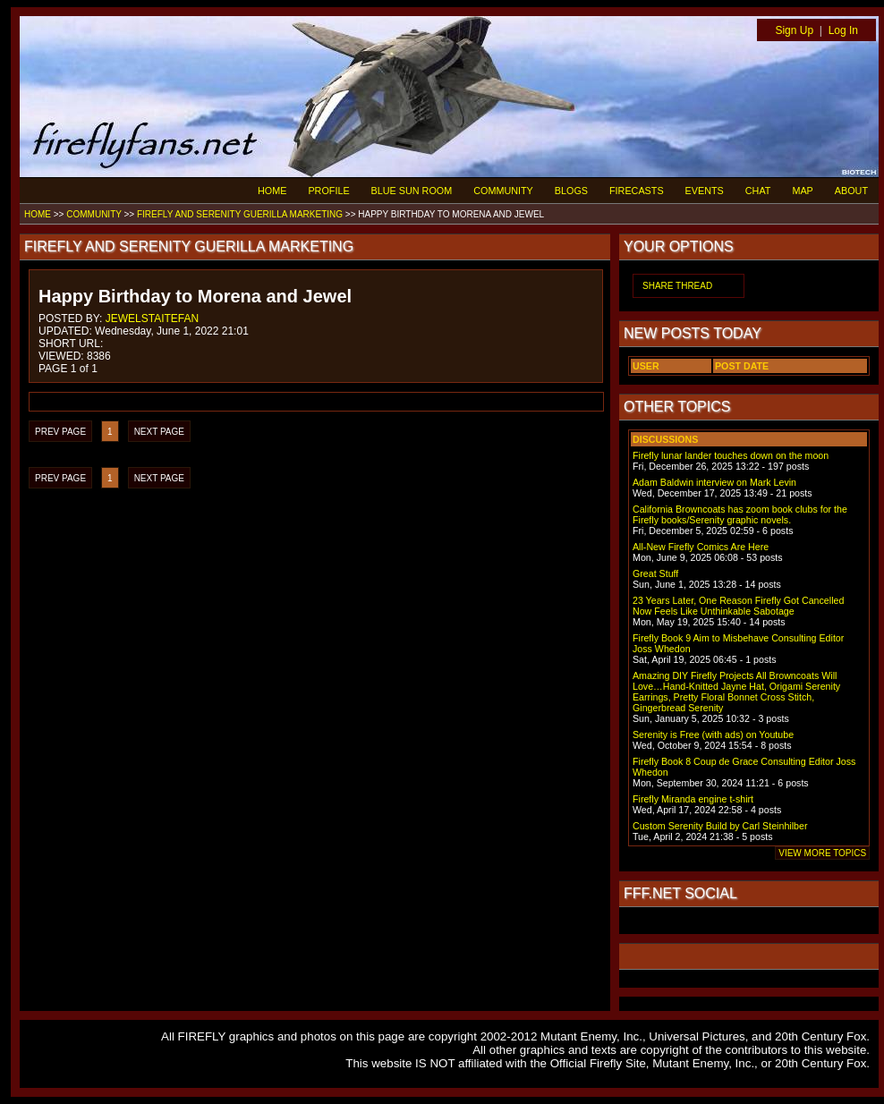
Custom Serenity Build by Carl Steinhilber (720, 825)
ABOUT (851, 190)
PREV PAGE (60, 432)
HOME (272, 190)
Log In (843, 30)
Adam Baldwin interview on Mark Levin (714, 482)
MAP (802, 190)
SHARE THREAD (677, 286)
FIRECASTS (636, 190)
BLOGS (571, 190)
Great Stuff (655, 573)
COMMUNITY (503, 190)
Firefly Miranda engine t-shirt (693, 799)
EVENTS (704, 190)
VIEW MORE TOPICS (822, 853)
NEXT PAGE (159, 432)
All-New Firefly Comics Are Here (701, 546)
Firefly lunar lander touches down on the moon (731, 455)
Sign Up (794, 30)
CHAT (758, 190)
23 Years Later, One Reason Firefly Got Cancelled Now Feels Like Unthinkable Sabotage (738, 605)
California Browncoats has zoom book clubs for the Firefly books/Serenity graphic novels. (740, 514)
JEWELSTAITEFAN (152, 318)
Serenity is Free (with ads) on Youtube (713, 734)
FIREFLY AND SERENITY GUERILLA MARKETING (240, 214)
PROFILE (328, 190)
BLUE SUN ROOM (412, 190)
